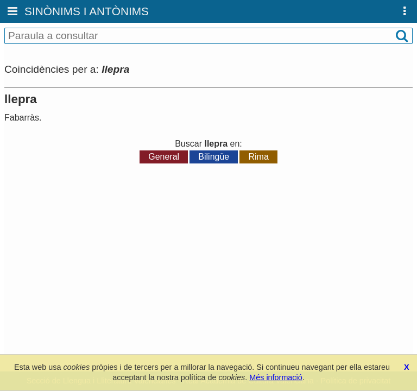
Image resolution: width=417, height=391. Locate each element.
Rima (258, 156)
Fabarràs (21, 117)
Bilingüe (213, 156)
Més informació (275, 377)
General (163, 156)
